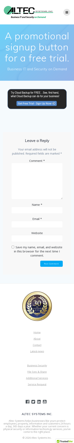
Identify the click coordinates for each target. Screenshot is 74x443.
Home (37, 332)
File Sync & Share (37, 371)
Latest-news (37, 351)
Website (37, 233)
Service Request (37, 384)
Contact (37, 345)
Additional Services (37, 378)
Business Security (37, 365)
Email (37, 219)
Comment (37, 161)
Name (37, 205)
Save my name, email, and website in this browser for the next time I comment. (38, 251)
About (37, 338)
